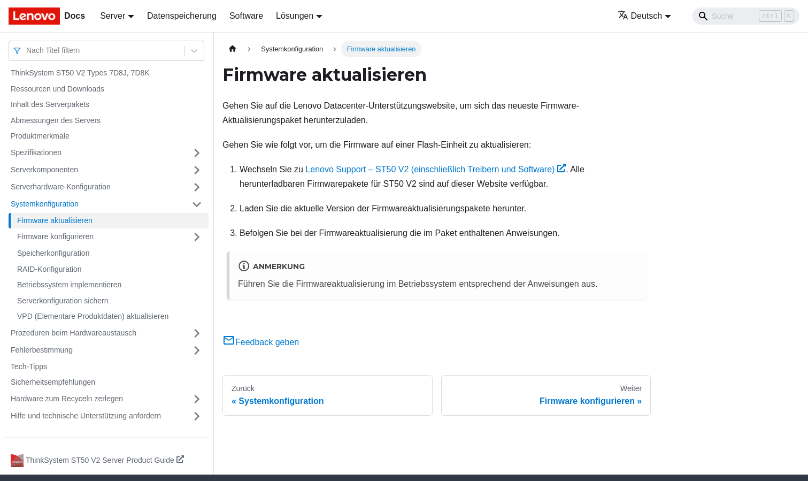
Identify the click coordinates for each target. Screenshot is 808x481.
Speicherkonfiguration (53, 253)
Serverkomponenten (44, 169)
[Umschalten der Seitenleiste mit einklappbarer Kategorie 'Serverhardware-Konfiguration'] (197, 187)
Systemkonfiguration (45, 204)
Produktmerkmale (40, 136)
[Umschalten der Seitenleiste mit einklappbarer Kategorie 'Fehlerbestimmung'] (197, 350)
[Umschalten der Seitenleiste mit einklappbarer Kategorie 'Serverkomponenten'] (197, 170)
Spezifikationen (36, 152)
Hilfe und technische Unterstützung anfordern (86, 415)
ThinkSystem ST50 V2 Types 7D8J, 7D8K (80, 72)
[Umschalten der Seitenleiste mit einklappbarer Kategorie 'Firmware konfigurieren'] (197, 237)
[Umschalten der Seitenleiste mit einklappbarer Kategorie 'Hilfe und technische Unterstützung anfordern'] (197, 416)
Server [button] (112, 15)
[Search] (745, 16)
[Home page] (232, 49)
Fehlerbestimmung (42, 350)
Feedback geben (260, 342)
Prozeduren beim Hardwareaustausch (73, 333)
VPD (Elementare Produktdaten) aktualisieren (92, 316)
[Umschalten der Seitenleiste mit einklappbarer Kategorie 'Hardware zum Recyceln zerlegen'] (197, 399)
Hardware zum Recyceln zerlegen (67, 398)
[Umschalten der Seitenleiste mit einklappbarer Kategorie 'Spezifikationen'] (197, 153)
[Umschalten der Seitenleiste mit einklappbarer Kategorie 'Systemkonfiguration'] (197, 204)
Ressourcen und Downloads (57, 89)
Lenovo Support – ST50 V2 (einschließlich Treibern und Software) (435, 169)
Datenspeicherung (182, 15)
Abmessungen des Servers (56, 120)
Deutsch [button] (640, 15)
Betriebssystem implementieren (69, 284)
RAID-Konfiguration (49, 269)
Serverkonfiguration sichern (62, 300)
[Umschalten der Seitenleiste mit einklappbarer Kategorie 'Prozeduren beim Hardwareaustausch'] (197, 333)
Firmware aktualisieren (55, 220)
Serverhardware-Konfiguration (61, 186)
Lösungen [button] (294, 15)
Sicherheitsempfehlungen (53, 382)
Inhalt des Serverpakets (50, 104)
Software (246, 15)
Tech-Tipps (29, 366)
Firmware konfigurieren (55, 236)
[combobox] (27, 50)
